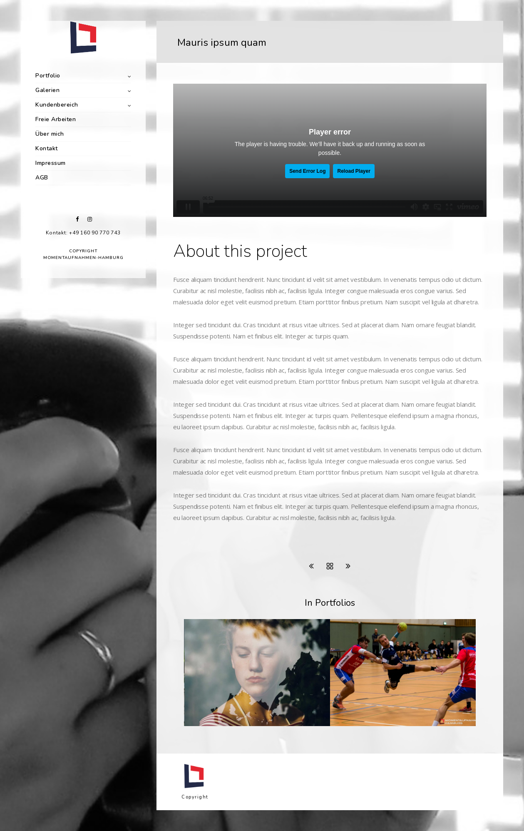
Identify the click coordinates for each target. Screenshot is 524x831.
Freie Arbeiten (55, 119)
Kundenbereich (56, 105)
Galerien (47, 90)
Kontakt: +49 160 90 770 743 (83, 232)
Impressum (50, 163)
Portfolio (47, 76)
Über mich (49, 134)
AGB (41, 178)
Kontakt (46, 148)
